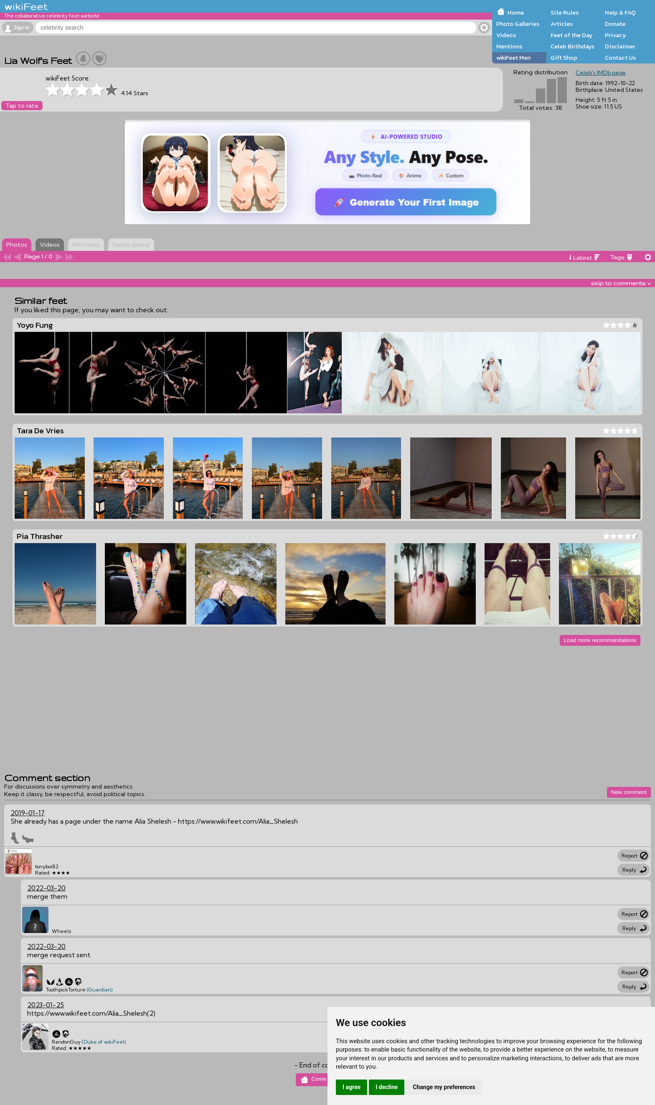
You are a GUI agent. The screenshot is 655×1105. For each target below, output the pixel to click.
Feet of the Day (572, 35)
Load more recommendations (600, 640)
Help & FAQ (620, 12)
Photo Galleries (517, 23)
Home (516, 12)
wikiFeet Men (513, 57)
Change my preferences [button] (444, 1087)
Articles (562, 23)
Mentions (509, 46)
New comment (629, 792)
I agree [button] (352, 1087)
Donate (615, 23)
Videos (506, 35)
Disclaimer (620, 46)
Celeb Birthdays (572, 46)
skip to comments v (621, 283)
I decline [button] (387, 1087)
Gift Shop (564, 57)
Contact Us (620, 57)
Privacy (615, 35)
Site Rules (565, 12)
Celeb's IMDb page (601, 72)
